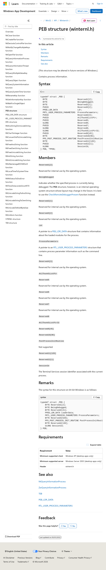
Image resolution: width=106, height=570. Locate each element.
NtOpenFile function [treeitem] (14, 54)
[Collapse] (28, 20)
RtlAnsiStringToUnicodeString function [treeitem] (18, 127)
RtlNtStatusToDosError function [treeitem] (15, 180)
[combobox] (17, 26)
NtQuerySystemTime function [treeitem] (18, 91)
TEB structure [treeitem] (11, 223)
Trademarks (22, 561)
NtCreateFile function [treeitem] (14, 39)
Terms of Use (8, 561)
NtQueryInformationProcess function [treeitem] (17, 60)
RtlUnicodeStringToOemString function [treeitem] (18, 202)
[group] (71, 123)
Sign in (100, 3)
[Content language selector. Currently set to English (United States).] (16, 551)
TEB (40, 493)
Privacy (60, 557)
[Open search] (93, 3)
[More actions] (100, 20)
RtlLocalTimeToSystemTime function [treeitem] (17, 173)
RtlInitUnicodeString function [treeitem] (18, 160)
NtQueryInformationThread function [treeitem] (17, 67)
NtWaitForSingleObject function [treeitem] (15, 105)
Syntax (44, 49)
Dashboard (96, 11)
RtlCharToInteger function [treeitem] (16, 133)
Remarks (44, 56)
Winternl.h (64, 20)
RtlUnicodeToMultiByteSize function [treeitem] (17, 209)
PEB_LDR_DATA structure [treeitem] (16, 114)
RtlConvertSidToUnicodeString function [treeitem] (18, 139)
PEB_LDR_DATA (59, 231)
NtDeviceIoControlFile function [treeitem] (19, 43)
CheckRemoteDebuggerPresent (64, 194)
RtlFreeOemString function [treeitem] (17, 148)
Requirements (46, 60)
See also (44, 63)
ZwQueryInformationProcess (52, 487)
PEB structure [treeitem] (11, 110)
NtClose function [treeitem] (13, 35)
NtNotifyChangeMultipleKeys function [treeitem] (18, 49)
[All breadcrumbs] (41, 20)
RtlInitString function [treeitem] (14, 156)
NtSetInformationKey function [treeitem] (18, 99)
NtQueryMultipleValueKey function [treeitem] (16, 75)
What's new (83, 11)
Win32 (48, 20)
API (55, 20)
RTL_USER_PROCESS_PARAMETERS (70, 247)
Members (45, 52)
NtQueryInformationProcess (52, 481)
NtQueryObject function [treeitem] (16, 80)
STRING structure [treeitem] (13, 219)
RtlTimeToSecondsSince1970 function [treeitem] (17, 187)
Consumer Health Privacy (79, 557)
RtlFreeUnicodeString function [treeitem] (18, 152)
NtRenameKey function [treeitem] (15, 95)
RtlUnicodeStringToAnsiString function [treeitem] (18, 195)
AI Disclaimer (8, 557)
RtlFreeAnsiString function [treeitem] (17, 144)
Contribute (49, 557)
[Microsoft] (5, 4)
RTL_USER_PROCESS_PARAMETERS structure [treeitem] (19, 120)
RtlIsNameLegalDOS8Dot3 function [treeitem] (17, 166)
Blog (37, 557)
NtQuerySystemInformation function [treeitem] (17, 86)
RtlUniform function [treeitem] (14, 215)
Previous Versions (25, 557)
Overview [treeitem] (9, 31)
